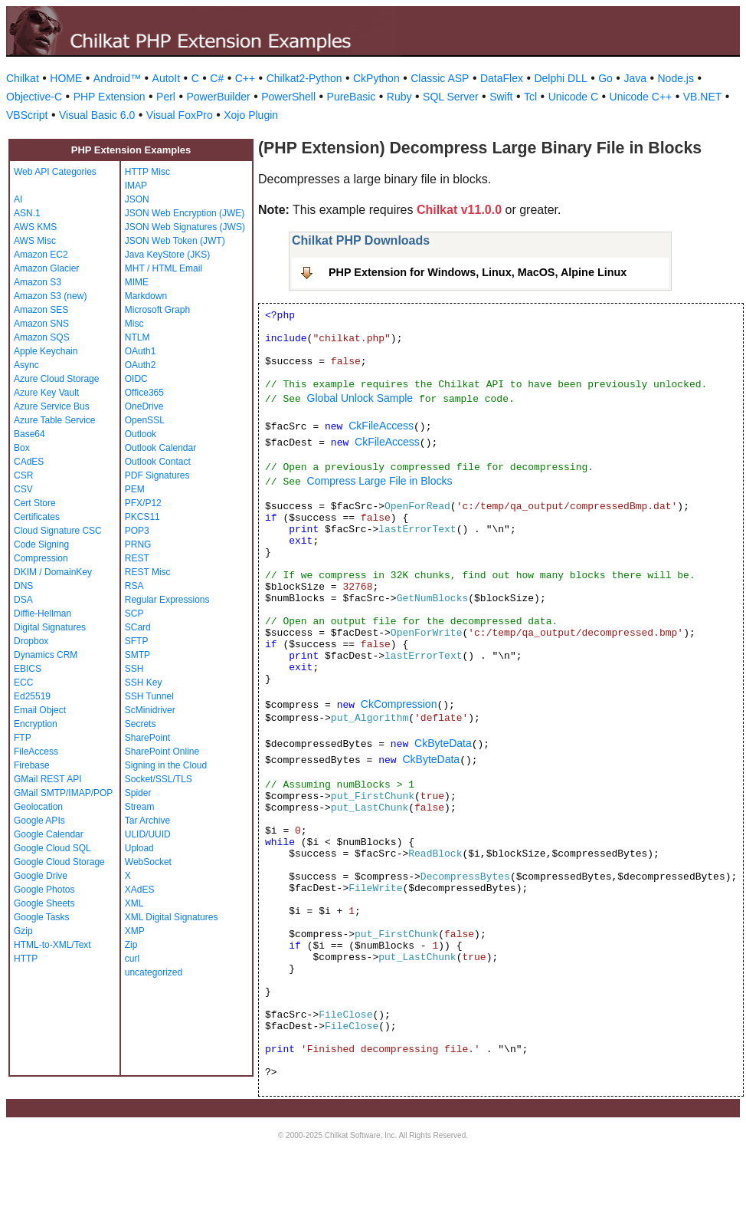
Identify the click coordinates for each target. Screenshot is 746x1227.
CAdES (29, 461)
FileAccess (36, 751)
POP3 (137, 530)
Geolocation (38, 806)
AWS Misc (35, 240)
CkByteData (443, 743)
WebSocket (148, 862)
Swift (500, 96)
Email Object (40, 710)
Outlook (140, 434)
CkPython (376, 78)
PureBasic (351, 96)
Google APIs (39, 820)
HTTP (26, 958)
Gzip (23, 931)
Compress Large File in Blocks (380, 481)
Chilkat (22, 78)
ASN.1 (27, 213)
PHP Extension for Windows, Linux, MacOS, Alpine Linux (478, 272)
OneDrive (144, 406)
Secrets (140, 724)
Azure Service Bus (52, 406)
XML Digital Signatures (171, 917)
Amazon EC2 (41, 254)
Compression (41, 558)
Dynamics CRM (45, 655)
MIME (137, 282)
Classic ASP (440, 78)
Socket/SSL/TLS (158, 779)
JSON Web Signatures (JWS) (185, 227)
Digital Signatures (50, 627)
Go (605, 78)
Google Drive (40, 875)
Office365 (144, 392)
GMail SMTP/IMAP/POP (63, 793)
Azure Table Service (55, 420)
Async (26, 365)
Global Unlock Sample (360, 398)
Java (634, 78)
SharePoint (147, 737)
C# (217, 78)
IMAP (136, 185)
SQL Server (451, 96)
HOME (66, 78)
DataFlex (501, 78)
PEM (135, 489)
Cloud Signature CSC (58, 530)
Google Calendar (48, 834)
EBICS (27, 668)
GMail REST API (47, 779)
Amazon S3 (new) (50, 296)
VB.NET (702, 96)
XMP (135, 931)
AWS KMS (35, 227)
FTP (22, 737)
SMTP (137, 655)
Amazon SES (41, 309)
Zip (131, 944)
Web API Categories (55, 171)
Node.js (676, 78)
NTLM (137, 337)
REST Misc (148, 572)
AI (18, 199)
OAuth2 (140, 365)
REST (137, 558)
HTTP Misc (147, 171)
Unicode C (573, 96)
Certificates (37, 517)
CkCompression (399, 704)
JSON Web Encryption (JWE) (184, 213)
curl (132, 958)
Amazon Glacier (46, 268)
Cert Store (35, 503)
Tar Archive (147, 820)
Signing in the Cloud (166, 765)
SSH (134, 668)
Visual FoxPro (179, 115)
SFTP (137, 641)
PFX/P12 (143, 503)
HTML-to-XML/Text (52, 944)
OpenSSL (145, 420)
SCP (134, 613)
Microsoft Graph (157, 309)
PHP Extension (110, 96)
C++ (245, 78)
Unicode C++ (641, 96)
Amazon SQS (42, 337)
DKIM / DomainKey (53, 572)
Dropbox (31, 641)
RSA (134, 586)
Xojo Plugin (251, 115)
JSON (137, 199)
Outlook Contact (158, 461)
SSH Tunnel (149, 696)
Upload (139, 848)
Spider (138, 793)
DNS (23, 586)
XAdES (140, 889)
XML (134, 903)
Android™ (117, 78)
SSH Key (143, 682)
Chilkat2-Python (304, 78)
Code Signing (41, 544)
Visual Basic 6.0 (97, 115)
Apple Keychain (45, 351)
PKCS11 (142, 517)
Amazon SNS (41, 323)
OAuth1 (140, 351)
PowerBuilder (218, 96)
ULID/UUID (148, 834)
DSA (23, 599)
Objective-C (34, 96)
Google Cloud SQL (52, 848)
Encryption (35, 724)
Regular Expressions (167, 599)
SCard (138, 627)
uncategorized (153, 972)
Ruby (399, 96)
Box (22, 447)
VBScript (26, 115)
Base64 (29, 434)
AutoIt (166, 78)
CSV (23, 489)
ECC (23, 682)
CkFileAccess (381, 425)
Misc (134, 323)
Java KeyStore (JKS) (167, 254)
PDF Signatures (157, 475)
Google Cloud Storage (59, 862)
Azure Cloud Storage (56, 378)
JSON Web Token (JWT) (175, 240)
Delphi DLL (560, 78)
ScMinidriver (150, 710)
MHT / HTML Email (163, 268)
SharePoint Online (162, 751)
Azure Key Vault (46, 392)
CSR (23, 475)
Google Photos (44, 889)
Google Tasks (42, 917)
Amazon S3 (37, 282)
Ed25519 (32, 696)
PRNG (138, 544)
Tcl (530, 96)
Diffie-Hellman (42, 613)
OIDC (136, 378)
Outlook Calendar (160, 447)
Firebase (32, 765)
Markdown (146, 296)
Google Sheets (44, 903)
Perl (165, 96)
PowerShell (288, 96)
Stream (140, 806)
